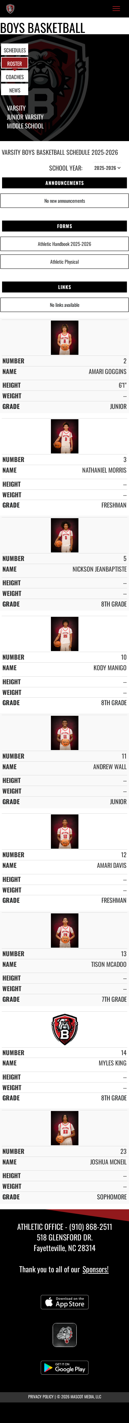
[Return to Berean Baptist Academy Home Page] (10, 8)
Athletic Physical (64, 261)
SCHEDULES (15, 50)
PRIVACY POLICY (41, 1396)
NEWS (14, 90)
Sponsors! (96, 1268)
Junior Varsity (25, 116)
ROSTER (14, 63)
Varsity (16, 107)
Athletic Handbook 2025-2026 (64, 243)
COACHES (15, 76)
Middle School (25, 125)
